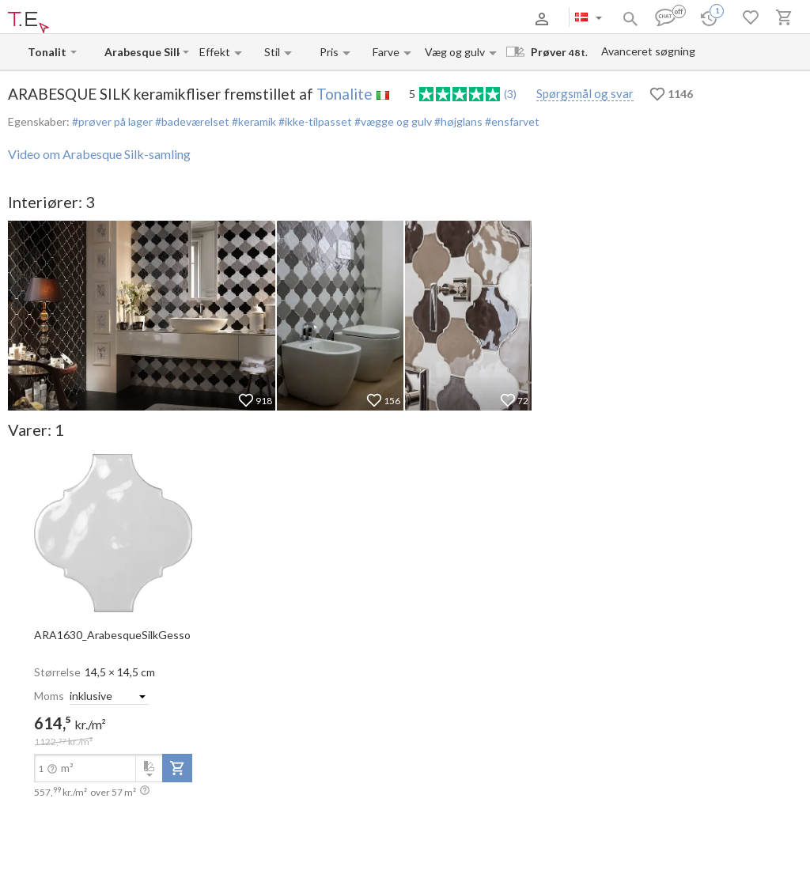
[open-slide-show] (113, 531)
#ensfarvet (511, 121)
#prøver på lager (112, 121)
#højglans (457, 121)
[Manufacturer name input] (47, 52)
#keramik (252, 121)
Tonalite (344, 94)
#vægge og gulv (392, 121)
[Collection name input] (142, 52)
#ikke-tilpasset (314, 121)
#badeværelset (191, 121)
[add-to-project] (177, 768)
